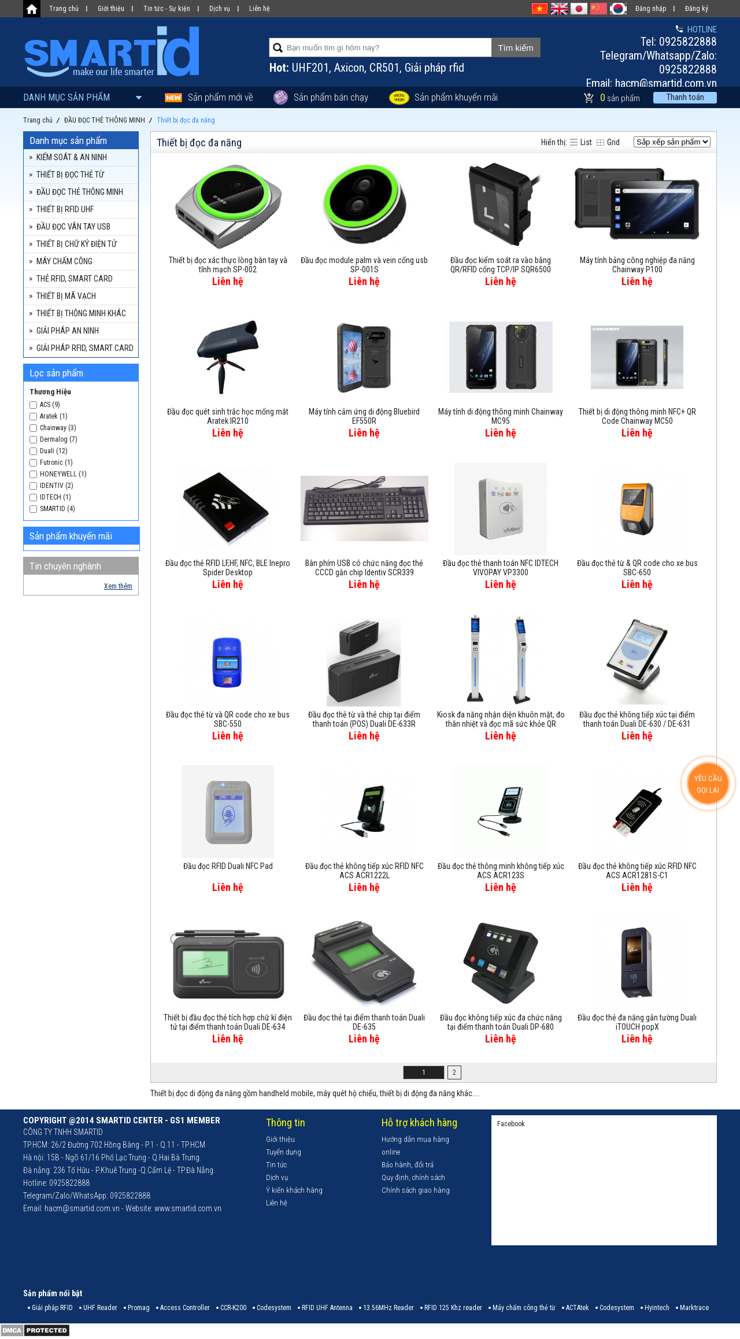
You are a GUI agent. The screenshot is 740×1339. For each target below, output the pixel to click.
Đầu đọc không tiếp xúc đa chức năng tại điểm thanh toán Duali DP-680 (501, 1022)
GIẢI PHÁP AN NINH (67, 330)
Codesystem (274, 1308)
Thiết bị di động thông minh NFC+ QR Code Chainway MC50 (637, 416)
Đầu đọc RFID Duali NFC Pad (228, 866)
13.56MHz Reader (388, 1308)
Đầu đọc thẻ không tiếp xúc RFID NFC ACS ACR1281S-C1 (637, 870)
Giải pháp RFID (52, 1308)
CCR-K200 (233, 1308)
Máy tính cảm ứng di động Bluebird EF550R (364, 416)
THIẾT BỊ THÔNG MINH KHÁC (81, 313)
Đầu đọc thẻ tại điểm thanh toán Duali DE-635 (364, 1022)
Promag (139, 1308)
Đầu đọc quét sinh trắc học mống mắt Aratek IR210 (227, 416)
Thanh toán (685, 97)
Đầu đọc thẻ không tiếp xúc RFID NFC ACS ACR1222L (364, 870)
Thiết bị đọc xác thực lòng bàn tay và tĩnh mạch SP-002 (228, 265)
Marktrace (694, 1308)
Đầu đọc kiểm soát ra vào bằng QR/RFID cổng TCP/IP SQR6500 (500, 265)
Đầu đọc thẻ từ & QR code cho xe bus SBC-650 (637, 567)
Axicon (349, 68)
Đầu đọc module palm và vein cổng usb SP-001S (364, 265)
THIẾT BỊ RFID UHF (65, 209)
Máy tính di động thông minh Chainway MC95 (500, 416)
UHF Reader (100, 1308)
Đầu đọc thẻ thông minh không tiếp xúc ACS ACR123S (501, 870)
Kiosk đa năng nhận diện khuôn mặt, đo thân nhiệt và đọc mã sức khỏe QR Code (501, 720)
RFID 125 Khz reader (453, 1308)
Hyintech (657, 1308)
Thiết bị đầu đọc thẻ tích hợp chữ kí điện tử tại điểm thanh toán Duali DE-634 (228, 1022)
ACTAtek (577, 1308)
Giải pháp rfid (434, 68)
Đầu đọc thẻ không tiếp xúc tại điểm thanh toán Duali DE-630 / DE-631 (637, 719)
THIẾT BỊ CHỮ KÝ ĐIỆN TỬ (76, 244)
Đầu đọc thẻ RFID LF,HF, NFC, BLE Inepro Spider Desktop (227, 567)
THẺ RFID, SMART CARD (74, 278)
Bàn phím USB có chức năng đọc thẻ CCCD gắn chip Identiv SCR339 (364, 567)
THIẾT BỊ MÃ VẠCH (66, 296)
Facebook (511, 1124)
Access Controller (185, 1308)
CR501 (384, 68)
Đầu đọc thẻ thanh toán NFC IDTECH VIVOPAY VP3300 (500, 567)
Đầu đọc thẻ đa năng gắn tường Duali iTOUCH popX (637, 1022)
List (586, 142)
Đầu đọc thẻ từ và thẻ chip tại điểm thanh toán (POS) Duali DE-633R (364, 719)
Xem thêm (118, 586)
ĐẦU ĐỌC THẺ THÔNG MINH (79, 192)
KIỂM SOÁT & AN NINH (71, 157)
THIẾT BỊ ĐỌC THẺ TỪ (70, 174)
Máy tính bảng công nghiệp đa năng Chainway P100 (637, 265)
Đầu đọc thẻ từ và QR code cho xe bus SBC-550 (228, 719)
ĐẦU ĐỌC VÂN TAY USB (73, 226)
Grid (613, 142)
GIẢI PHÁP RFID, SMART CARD (85, 348)
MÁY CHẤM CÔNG (64, 261)
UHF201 (310, 68)
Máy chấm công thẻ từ (524, 1308)
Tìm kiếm (515, 48)
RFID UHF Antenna (327, 1308)
